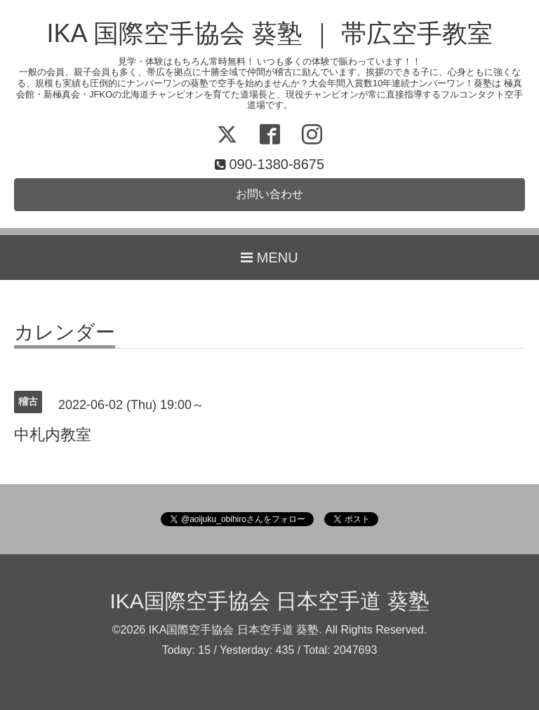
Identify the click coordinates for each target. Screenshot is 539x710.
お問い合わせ (269, 194)
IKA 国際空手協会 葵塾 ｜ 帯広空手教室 (269, 33)
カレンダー (64, 333)
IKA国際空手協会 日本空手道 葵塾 (269, 600)
